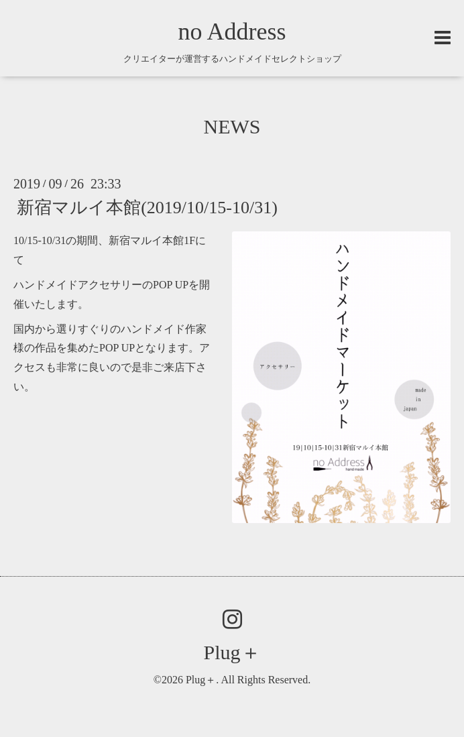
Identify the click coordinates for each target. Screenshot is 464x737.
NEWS (232, 126)
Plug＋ (231, 652)
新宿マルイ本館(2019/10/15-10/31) (147, 207)
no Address (232, 31)
